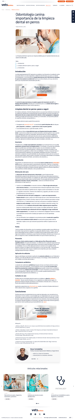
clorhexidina (56, 162)
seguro (45, 302)
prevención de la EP (28, 124)
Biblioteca (8, 9)
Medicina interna (15, 9)
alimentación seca (33, 286)
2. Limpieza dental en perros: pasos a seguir (28, 65)
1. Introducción (20, 63)
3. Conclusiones (20, 67)
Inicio (3, 9)
